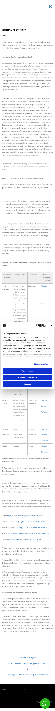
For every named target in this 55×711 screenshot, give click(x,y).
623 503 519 (12, 663)
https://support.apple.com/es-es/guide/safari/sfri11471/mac (28, 533)
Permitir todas (27, 371)
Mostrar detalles (41, 364)
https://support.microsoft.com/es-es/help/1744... (31, 527)
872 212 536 (21, 663)
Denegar (27, 384)
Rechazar (44, 304)
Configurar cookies (27, 377)
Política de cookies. (43, 357)
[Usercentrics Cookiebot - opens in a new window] (36, 325)
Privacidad (44, 286)
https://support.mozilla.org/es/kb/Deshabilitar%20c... (26, 515)
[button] (45, 703)
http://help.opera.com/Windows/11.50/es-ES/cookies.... (26, 539)
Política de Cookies (41, 675)
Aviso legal (11, 675)
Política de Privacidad (24, 675)
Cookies (43, 406)
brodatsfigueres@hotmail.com (37, 663)
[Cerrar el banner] (51, 325)
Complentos (44, 440)
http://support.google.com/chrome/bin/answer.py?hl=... (27, 521)
